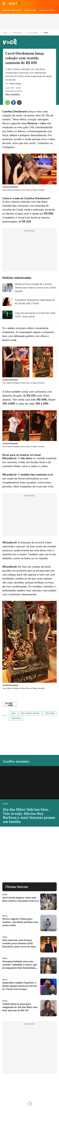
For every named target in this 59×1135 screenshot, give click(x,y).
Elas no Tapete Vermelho (30, 713)
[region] (29, 21)
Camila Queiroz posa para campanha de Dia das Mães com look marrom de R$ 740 (19, 1007)
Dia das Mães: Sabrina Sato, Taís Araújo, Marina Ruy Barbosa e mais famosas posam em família (29, 815)
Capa (5, 32)
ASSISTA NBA (30, 10)
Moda (46, 32)
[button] (3, 3)
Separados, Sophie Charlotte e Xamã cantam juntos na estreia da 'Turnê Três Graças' (19, 986)
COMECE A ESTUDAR (48, 10)
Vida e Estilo (18, 32)
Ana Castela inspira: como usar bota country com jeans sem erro (20, 899)
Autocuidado (33, 32)
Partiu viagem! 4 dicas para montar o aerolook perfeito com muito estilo (20, 922)
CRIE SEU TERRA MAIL (11, 10)
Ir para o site (14, 3)
